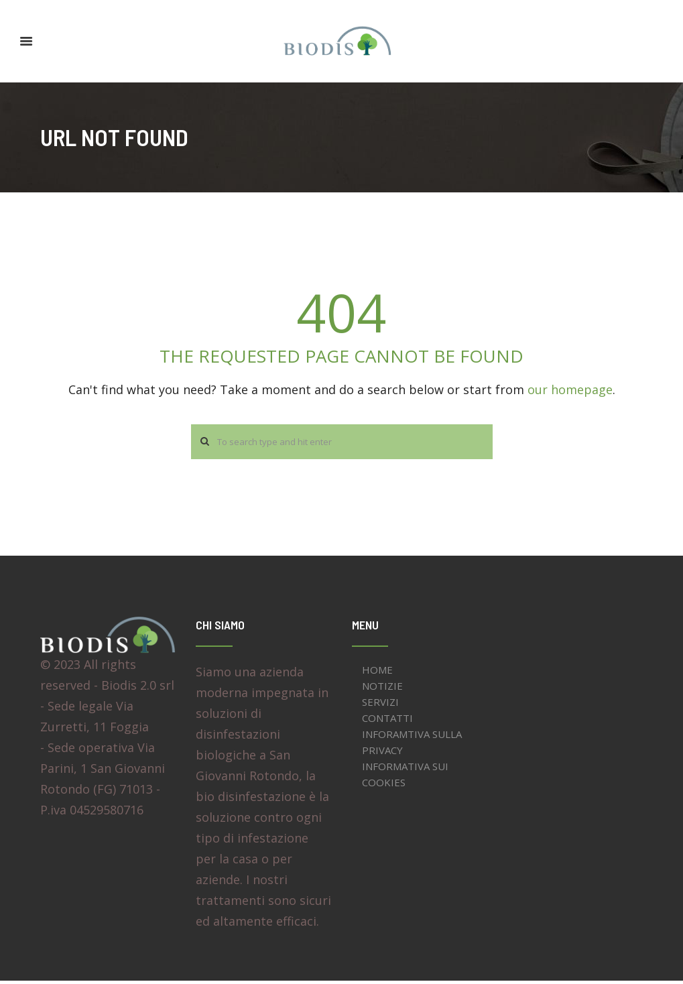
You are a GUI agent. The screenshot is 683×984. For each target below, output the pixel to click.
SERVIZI (380, 704)
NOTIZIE (382, 688)
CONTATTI (387, 720)
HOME (377, 672)
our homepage (570, 389)
